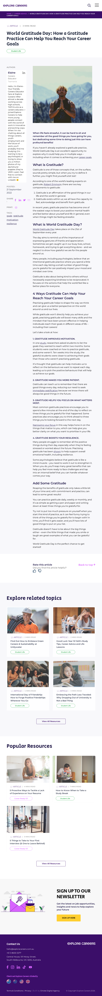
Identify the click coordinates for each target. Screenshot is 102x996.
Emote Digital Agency (50, 991)
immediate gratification (45, 390)
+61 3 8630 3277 (14, 953)
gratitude (18, 216)
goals (9, 216)
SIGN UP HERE (68, 918)
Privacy (28, 991)
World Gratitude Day (43, 229)
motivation (12, 220)
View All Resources (51, 721)
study (43, 343)
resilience (12, 223)
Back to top (86, 565)
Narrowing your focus (44, 425)
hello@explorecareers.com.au (20, 949)
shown (57, 451)
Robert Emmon (52, 184)
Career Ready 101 (21, 806)
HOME (9, 14)
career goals (85, 157)
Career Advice (20, 14)
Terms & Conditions (15, 991)
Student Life (16, 51)
